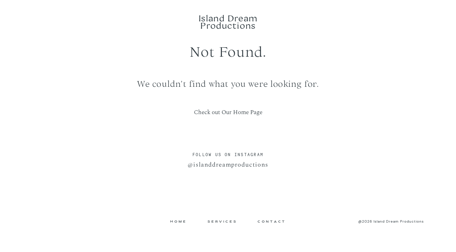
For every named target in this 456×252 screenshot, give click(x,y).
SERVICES (222, 221)
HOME (178, 221)
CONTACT (272, 221)
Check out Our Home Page (228, 112)
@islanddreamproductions (228, 164)
